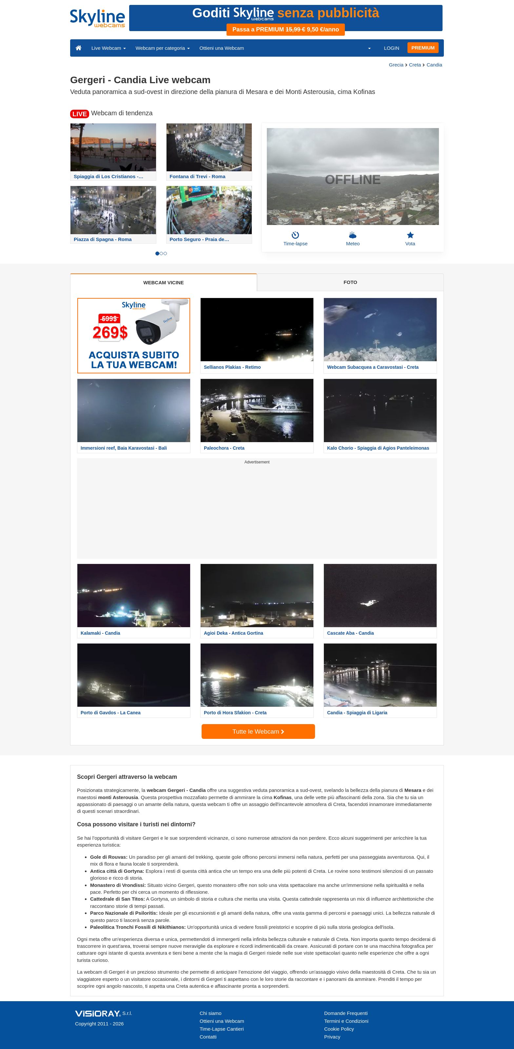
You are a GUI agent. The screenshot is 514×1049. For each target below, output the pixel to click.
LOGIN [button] (391, 48)
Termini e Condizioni (346, 1021)
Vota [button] (410, 238)
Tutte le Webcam (258, 731)
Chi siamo (211, 1013)
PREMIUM (423, 47)
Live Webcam (108, 48)
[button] (365, 48)
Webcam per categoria (163, 48)
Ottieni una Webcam (222, 48)
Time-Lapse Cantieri (222, 1029)
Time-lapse (296, 238)
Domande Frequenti (346, 1013)
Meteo (353, 238)
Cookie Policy (339, 1029)
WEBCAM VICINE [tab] (163, 282)
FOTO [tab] (350, 282)
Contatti (208, 1037)
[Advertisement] (257, 513)
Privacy (332, 1037)
